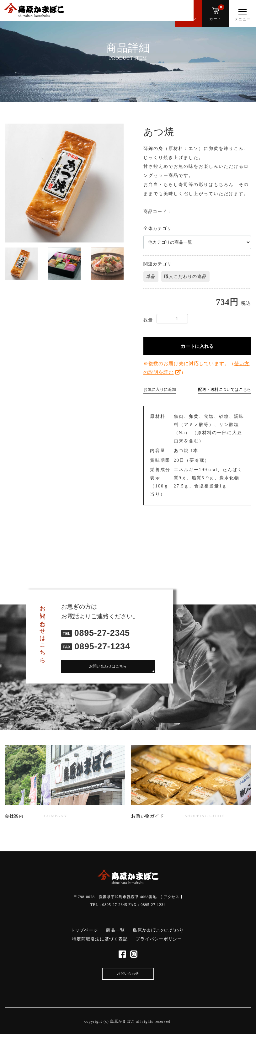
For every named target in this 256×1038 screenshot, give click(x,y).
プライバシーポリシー (159, 939)
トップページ (84, 930)
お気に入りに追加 (159, 389)
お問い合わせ (128, 976)
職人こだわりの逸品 (185, 276)
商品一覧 (115, 930)
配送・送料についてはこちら (224, 389)
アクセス (171, 897)
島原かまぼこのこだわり (158, 930)
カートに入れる (197, 346)
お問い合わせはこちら (108, 667)
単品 (151, 276)
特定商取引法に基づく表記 (99, 939)
